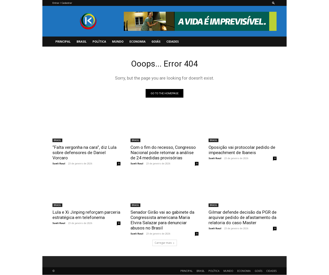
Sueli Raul (58, 163)
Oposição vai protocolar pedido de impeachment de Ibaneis (242, 150)
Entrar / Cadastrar (62, 2)
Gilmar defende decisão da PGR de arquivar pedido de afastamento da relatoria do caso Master (243, 217)
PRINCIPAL (63, 41)
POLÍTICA (99, 41)
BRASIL (82, 41)
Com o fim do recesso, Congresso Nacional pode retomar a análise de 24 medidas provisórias (163, 153)
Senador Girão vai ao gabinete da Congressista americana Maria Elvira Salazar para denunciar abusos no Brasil (162, 220)
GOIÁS (156, 41)
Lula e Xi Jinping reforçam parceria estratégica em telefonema (86, 215)
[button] (273, 2)
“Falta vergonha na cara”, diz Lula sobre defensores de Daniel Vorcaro (84, 153)
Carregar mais (165, 243)
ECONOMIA (137, 41)
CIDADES (172, 41)
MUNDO (118, 41)
